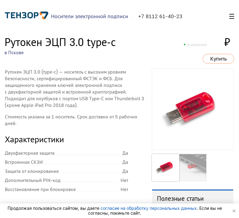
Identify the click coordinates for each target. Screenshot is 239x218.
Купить (218, 58)
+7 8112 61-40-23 (160, 16)
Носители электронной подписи (89, 16)
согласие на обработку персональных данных (149, 208)
